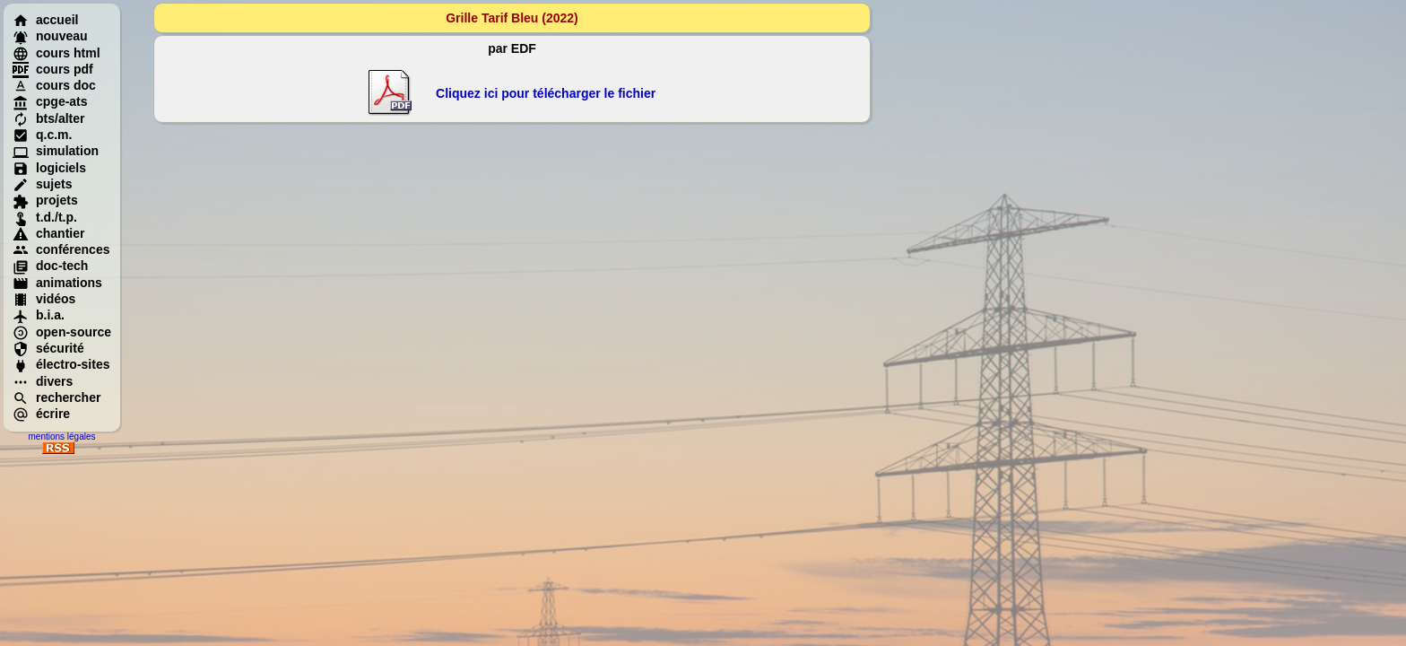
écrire (41, 413)
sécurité (48, 348)
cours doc (54, 85)
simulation (56, 151)
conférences (61, 249)
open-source (62, 332)
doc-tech (50, 265)
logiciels (49, 168)
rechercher (56, 397)
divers (43, 381)
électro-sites (61, 364)
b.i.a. (39, 315)
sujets (42, 184)
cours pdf (53, 69)
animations (57, 282)
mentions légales (61, 436)
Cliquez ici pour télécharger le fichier (545, 93)
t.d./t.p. (45, 217)
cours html (56, 53)
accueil (45, 20)
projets (45, 200)
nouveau (50, 36)
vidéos (44, 299)
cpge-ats (50, 101)
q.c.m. (42, 134)
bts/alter (48, 118)
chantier (48, 233)
